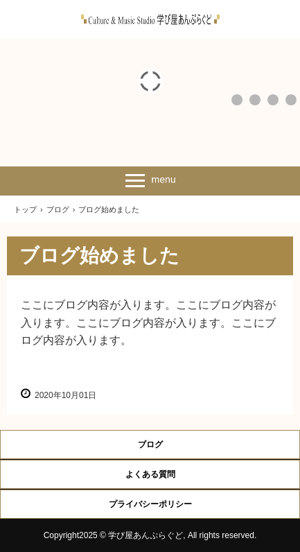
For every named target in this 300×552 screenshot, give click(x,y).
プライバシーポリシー (150, 504)
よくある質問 (150, 474)
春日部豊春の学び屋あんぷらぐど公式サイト (150, 19)
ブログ (150, 444)
